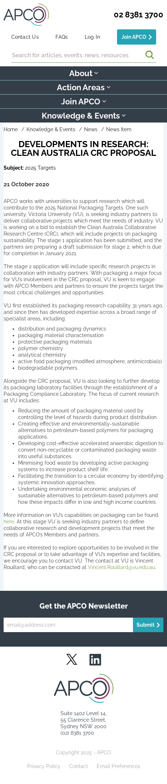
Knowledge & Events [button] (84, 115)
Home (11, 129)
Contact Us (25, 37)
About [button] (83, 73)
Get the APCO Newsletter (83, 606)
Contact (78, 766)
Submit (145, 625)
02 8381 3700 (138, 14)
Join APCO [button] (83, 101)
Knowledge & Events (50, 129)
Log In (92, 37)
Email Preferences (118, 766)
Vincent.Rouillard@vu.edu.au (121, 567)
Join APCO (133, 37)
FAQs (61, 37)
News (90, 129)
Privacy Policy (43, 766)
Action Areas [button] (83, 87)
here (9, 521)
